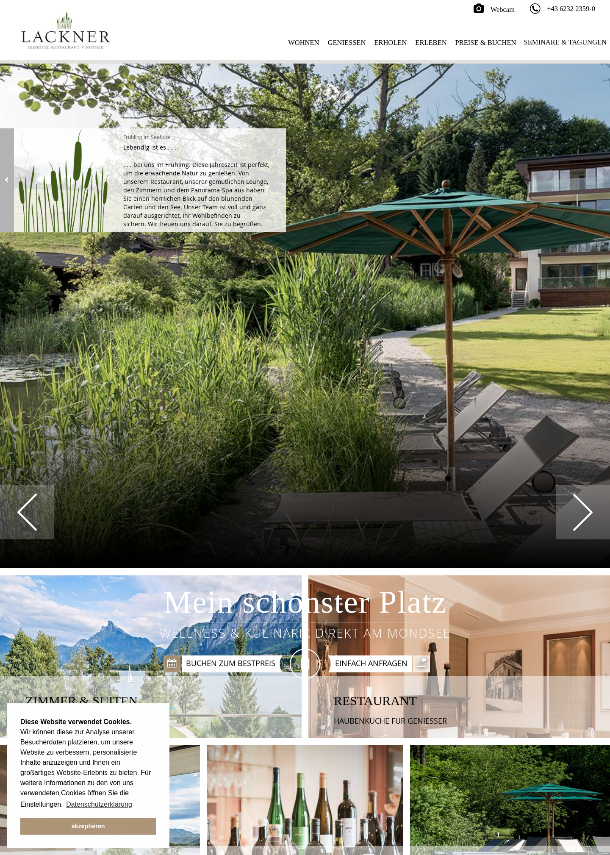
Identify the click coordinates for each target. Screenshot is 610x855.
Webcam (494, 10)
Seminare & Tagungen (565, 42)
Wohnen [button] (303, 43)
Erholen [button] (390, 43)
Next (583, 512)
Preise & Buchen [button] (485, 43)
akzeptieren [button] (88, 826)
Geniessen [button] (347, 43)
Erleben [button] (430, 43)
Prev (27, 512)
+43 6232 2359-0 (571, 9)
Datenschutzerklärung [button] (99, 804)
